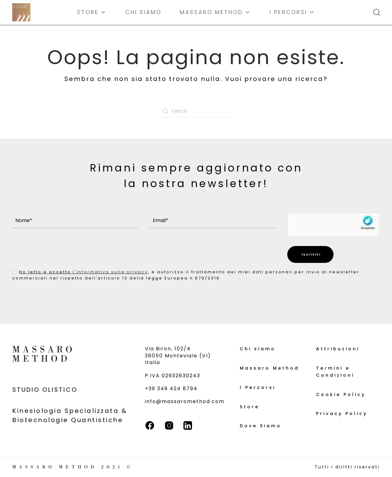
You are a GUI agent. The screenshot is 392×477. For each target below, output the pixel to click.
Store (92, 12)
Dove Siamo (260, 426)
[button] (377, 12)
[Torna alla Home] (21, 12)
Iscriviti (310, 254)
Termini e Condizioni (335, 371)
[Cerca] (196, 111)
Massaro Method (215, 12)
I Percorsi (292, 12)
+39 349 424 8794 (171, 388)
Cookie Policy (341, 394)
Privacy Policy (342, 413)
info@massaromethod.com (184, 401)
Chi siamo (143, 12)
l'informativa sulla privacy (110, 272)
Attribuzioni (338, 349)
